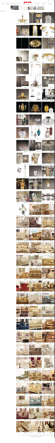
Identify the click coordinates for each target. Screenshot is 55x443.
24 (30, 436)
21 (49, 435)
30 (40, 436)
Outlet (19, 3)
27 (35, 436)
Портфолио (37, 3)
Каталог (2, 3)
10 (30, 435)
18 (44, 435)
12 (33, 435)
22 (51, 435)
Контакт (44, 3)
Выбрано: (50, 3)
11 (31, 435)
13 (35, 435)
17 (42, 435)
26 (33, 436)
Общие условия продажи (11, 3)
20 (47, 435)
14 (37, 435)
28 (37, 436)
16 (40, 435)
